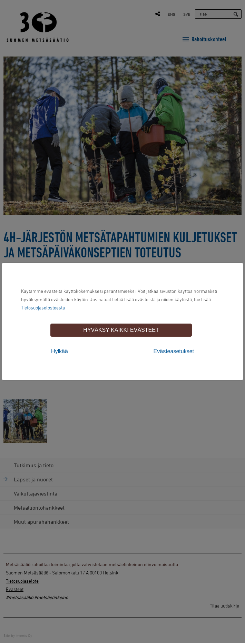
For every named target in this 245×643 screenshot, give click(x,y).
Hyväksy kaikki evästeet (121, 330)
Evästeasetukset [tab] (174, 351)
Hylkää (59, 351)
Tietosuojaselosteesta (43, 307)
